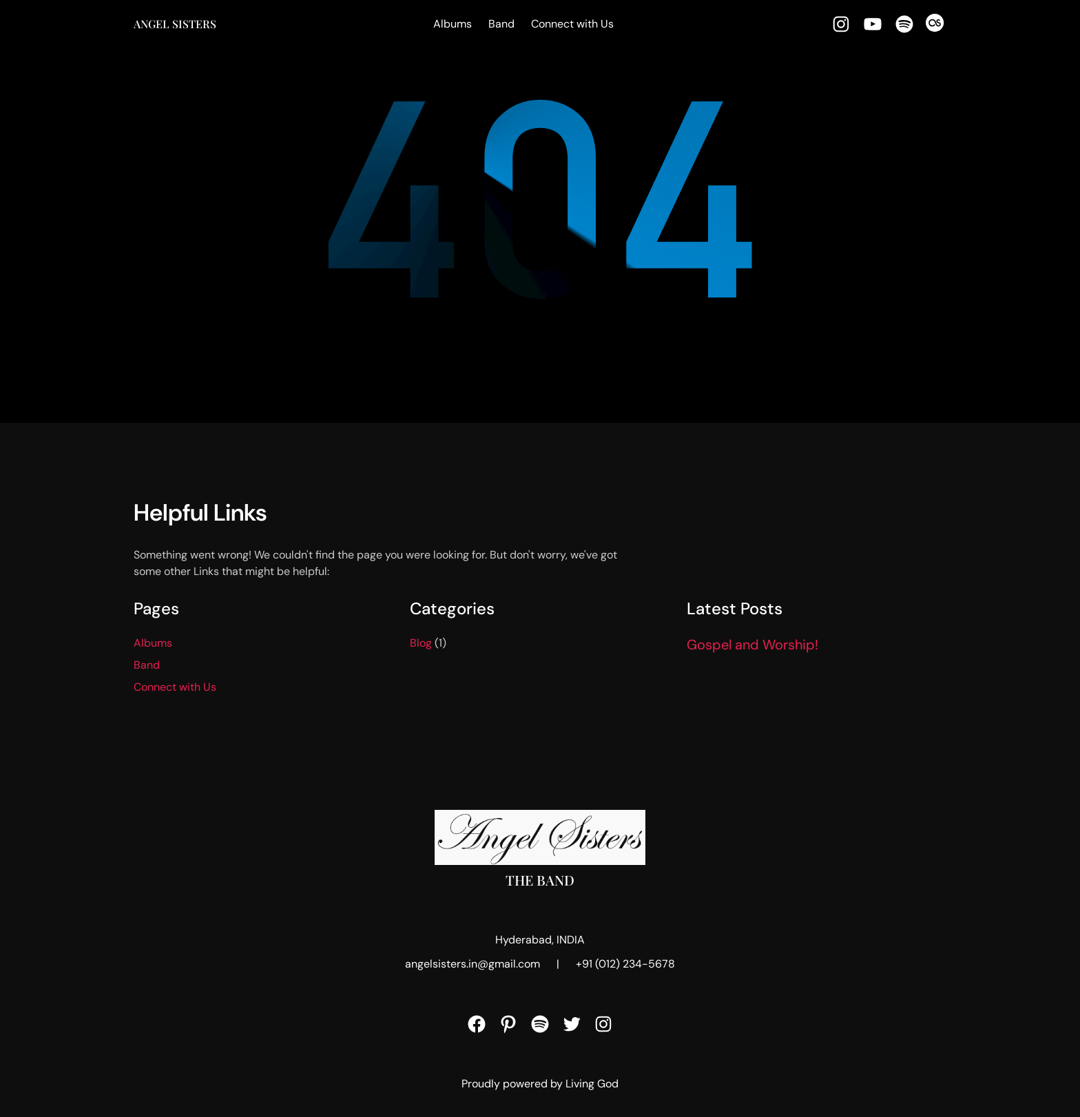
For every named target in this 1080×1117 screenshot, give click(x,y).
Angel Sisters (175, 24)
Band (501, 24)
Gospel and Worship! (752, 644)
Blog (421, 643)
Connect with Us (572, 24)
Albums (452, 24)
